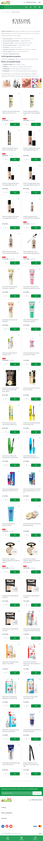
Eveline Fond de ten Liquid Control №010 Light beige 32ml (31, 252)
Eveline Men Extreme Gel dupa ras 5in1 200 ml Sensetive (32, 730)
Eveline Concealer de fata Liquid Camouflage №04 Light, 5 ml (10, 217)
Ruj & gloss (6, 47)
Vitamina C (11, 59)
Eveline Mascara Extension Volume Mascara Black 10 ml (9, 423)
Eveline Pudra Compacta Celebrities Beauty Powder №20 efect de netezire (31, 560)
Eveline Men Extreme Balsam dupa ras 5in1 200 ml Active (11, 764)
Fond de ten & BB (8, 43)
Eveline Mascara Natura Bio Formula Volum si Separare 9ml (10, 457)
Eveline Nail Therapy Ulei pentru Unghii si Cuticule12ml (10, 663)
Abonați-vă (37, 793)
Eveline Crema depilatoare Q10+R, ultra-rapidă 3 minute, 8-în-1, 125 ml (32, 490)
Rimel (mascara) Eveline (9, 45)
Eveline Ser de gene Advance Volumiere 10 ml (9, 354)
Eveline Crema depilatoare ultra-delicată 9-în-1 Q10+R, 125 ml (10, 490)
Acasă (2, 12)
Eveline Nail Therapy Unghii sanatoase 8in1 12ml (30, 697)
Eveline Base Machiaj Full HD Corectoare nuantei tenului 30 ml (31, 287)
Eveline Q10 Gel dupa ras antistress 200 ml (8, 524)
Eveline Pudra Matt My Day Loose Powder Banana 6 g (32, 524)
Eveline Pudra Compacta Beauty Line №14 (10, 596)
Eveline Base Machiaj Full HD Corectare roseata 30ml (30, 320)
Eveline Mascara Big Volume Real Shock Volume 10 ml (31, 423)
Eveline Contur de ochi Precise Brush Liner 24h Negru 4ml (10, 149)
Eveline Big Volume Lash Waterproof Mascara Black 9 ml (31, 457)
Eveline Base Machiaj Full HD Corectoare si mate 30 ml (9, 287)
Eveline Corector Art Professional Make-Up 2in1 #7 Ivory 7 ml (11, 112)
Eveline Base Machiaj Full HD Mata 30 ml (9, 320)
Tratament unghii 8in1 (9, 49)
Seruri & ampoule (8, 38)
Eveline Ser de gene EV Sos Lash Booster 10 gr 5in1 (31, 389)
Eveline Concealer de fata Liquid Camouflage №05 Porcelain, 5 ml (31, 184)
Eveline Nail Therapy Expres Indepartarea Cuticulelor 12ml (9, 697)
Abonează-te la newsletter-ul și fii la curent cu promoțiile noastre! (19, 789)
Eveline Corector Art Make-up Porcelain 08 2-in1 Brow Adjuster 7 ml (31, 113)
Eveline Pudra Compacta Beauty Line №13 (31, 596)
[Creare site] (40, 833)
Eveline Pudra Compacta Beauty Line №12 (10, 629)
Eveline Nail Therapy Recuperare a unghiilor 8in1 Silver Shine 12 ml (31, 629)
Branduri (8, 12)
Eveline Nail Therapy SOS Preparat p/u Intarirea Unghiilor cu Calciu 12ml (32, 663)
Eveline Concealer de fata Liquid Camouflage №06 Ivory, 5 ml (10, 184)
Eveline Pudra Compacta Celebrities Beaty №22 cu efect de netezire (11, 560)
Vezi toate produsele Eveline (11, 54)
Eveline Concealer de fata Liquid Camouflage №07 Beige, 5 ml (31, 149)
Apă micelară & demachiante (11, 41)
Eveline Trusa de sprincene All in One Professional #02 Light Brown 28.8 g (10, 389)
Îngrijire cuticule (7, 51)
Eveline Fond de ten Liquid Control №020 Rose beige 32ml (31, 217)
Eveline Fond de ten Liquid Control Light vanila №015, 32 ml (10, 252)
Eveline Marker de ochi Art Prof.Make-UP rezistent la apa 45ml (31, 764)
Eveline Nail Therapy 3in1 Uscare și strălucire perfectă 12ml (10, 730)
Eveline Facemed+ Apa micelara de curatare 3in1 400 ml (31, 354)
